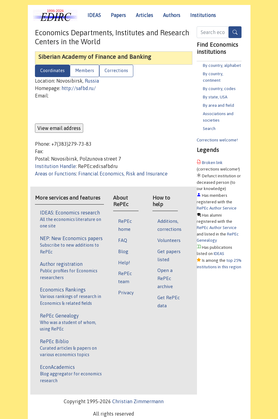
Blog (123, 251)
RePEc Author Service (217, 207)
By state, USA (215, 96)
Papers (118, 15)
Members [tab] (84, 70)
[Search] (235, 32)
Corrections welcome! (217, 139)
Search (209, 128)
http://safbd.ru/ (79, 88)
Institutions (203, 15)
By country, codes (219, 88)
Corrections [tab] (116, 70)
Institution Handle (55, 166)
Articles (144, 15)
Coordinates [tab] (52, 70)
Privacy (126, 292)
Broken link (212, 162)
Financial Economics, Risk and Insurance (123, 173)
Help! (124, 262)
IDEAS (94, 15)
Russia (92, 81)
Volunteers (169, 240)
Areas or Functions (55, 173)
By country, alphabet (222, 65)
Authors (171, 15)
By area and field (218, 105)
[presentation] (82, 111)
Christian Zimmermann (138, 401)
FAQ (122, 240)
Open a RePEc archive (165, 278)
